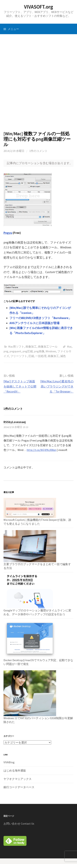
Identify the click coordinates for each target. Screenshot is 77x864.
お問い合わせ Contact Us (19, 823)
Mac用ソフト (16, 346)
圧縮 (31, 356)
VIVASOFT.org (38, 7)
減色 (63, 356)
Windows (51, 351)
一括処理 (40, 356)
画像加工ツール (48, 346)
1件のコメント (38, 151)
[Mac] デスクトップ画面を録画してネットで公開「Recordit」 (20, 386)
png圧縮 (27, 351)
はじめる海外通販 (15, 770)
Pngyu (8, 233)
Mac (69, 346)
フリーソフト (18, 356)
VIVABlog (9, 762)
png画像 (39, 351)
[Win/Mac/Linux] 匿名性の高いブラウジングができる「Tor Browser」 (56, 386)
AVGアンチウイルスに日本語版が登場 (34, 323)
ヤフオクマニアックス (18, 779)
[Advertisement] (38, 82)
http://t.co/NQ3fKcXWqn (41, 450)
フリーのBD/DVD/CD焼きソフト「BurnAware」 (40, 318)
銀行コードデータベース (19, 787)
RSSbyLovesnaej (15, 422)
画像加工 (31, 346)
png (6, 351)
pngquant (15, 351)
